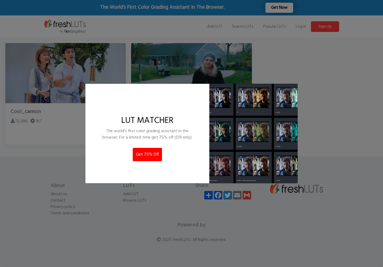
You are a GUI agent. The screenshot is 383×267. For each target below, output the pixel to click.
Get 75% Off (147, 154)
